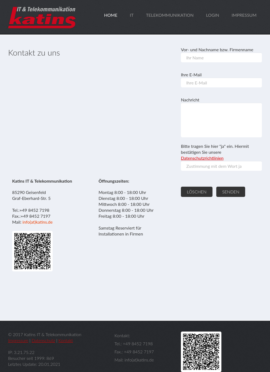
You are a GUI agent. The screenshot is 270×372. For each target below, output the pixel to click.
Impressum (18, 340)
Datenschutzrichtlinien (202, 158)
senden (230, 191)
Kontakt (65, 340)
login (212, 15)
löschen (197, 191)
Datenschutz (43, 340)
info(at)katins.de (37, 221)
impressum (244, 15)
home (110, 15)
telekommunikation (170, 15)
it (132, 15)
